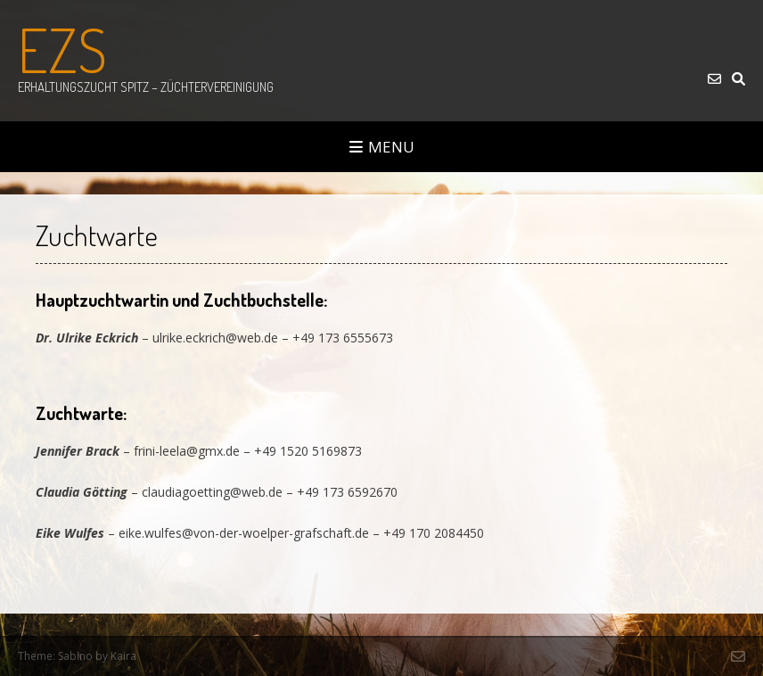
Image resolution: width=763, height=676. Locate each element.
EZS (62, 49)
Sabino (75, 656)
